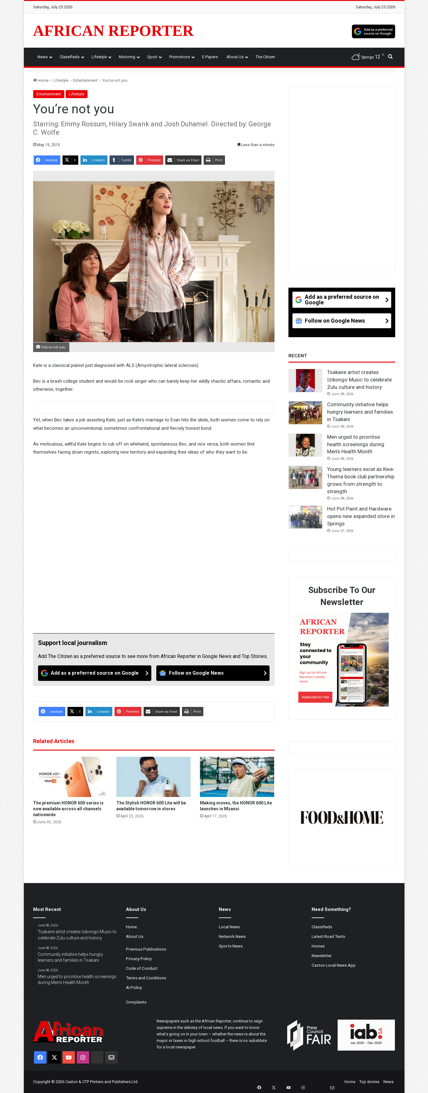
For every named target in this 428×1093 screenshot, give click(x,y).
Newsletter (322, 955)
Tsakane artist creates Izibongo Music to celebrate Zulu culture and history (359, 379)
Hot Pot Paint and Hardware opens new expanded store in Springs (361, 516)
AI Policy (134, 987)
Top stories (369, 1081)
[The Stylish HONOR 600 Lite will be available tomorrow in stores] (153, 777)
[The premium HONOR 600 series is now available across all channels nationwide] (70, 777)
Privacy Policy (139, 958)
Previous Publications (146, 949)
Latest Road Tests (328, 936)
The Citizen (265, 56)
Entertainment (85, 80)
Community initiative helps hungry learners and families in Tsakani (360, 411)
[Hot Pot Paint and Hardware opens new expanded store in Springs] (305, 517)
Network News (232, 936)
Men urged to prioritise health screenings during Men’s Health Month (355, 444)
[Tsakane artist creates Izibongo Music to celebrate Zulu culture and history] (305, 380)
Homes (318, 945)
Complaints (136, 1002)
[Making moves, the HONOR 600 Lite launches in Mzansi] (237, 777)
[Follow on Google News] (213, 673)
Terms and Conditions (146, 977)
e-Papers (210, 56)
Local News (229, 926)
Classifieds (70, 56)
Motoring (127, 56)
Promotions (179, 56)
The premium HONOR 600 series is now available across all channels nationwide (68, 808)
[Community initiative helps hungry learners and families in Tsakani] (305, 413)
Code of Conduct (142, 968)
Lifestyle (99, 56)
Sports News (231, 945)
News (42, 56)
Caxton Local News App (334, 965)
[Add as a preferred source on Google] (373, 30)
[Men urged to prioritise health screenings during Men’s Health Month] (305, 445)
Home (41, 80)
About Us (235, 56)
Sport (152, 56)
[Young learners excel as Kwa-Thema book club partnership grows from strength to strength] (305, 477)
